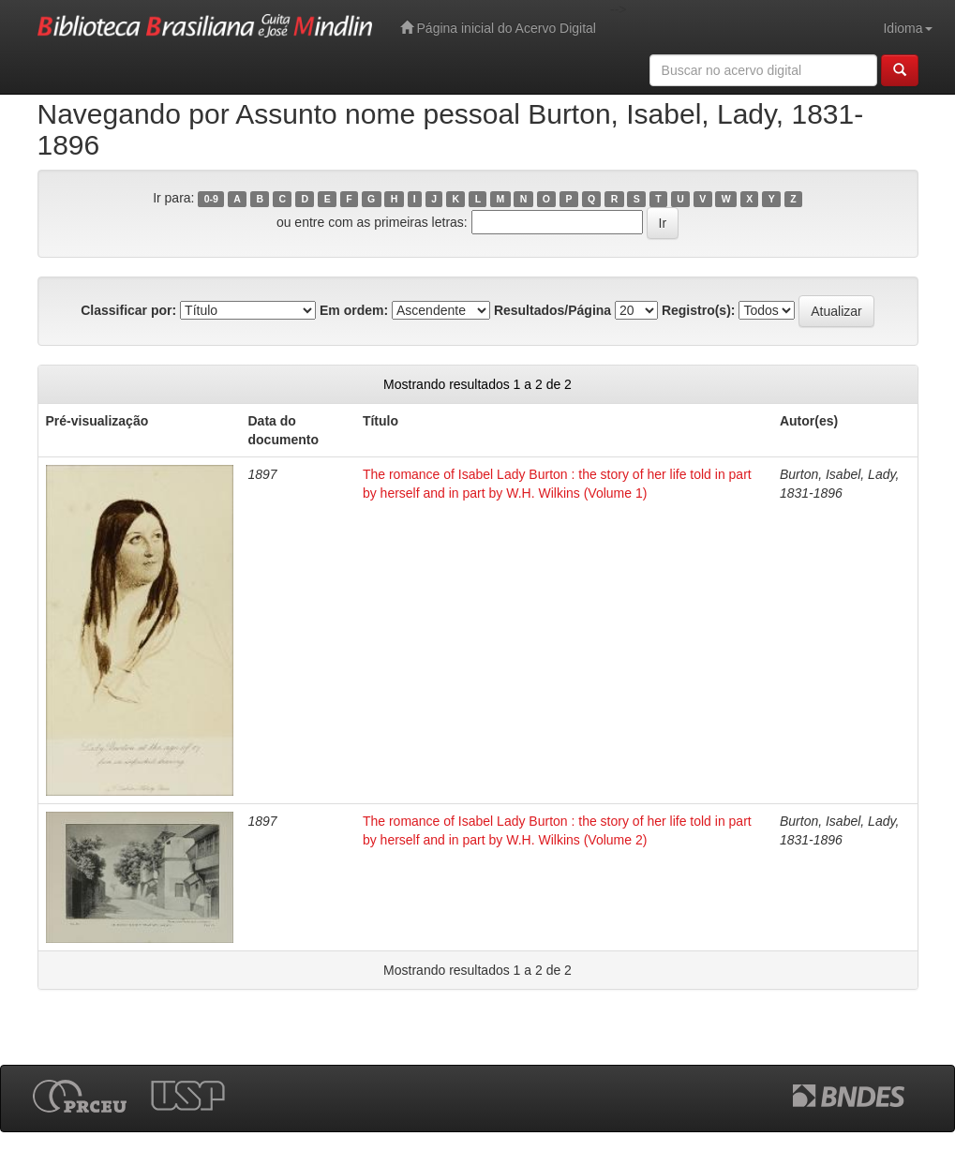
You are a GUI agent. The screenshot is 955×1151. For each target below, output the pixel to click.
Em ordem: (354, 310)
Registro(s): (699, 310)
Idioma (907, 28)
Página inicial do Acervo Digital (498, 28)
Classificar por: (128, 310)
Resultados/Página (552, 310)
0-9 (211, 198)
